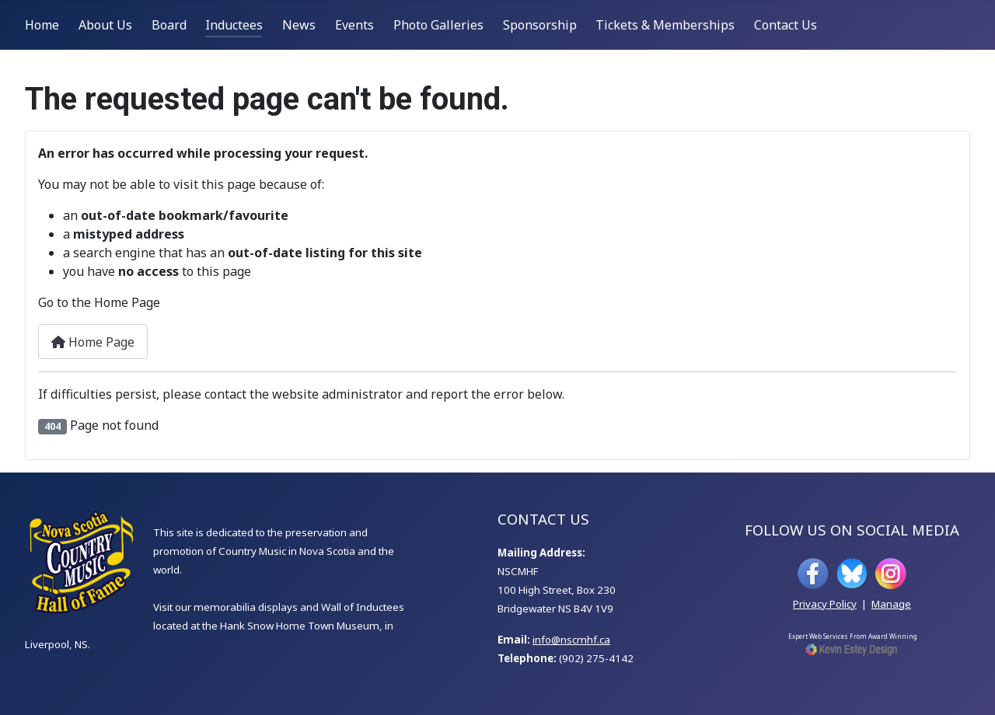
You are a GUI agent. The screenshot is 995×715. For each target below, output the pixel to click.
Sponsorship (540, 24)
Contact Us (785, 24)
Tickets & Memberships (665, 24)
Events (354, 24)
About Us (105, 24)
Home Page (92, 342)
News (299, 24)
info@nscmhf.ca (571, 640)
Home (42, 24)
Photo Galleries (438, 24)
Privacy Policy (825, 604)
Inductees (234, 24)
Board (169, 24)
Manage (891, 604)
